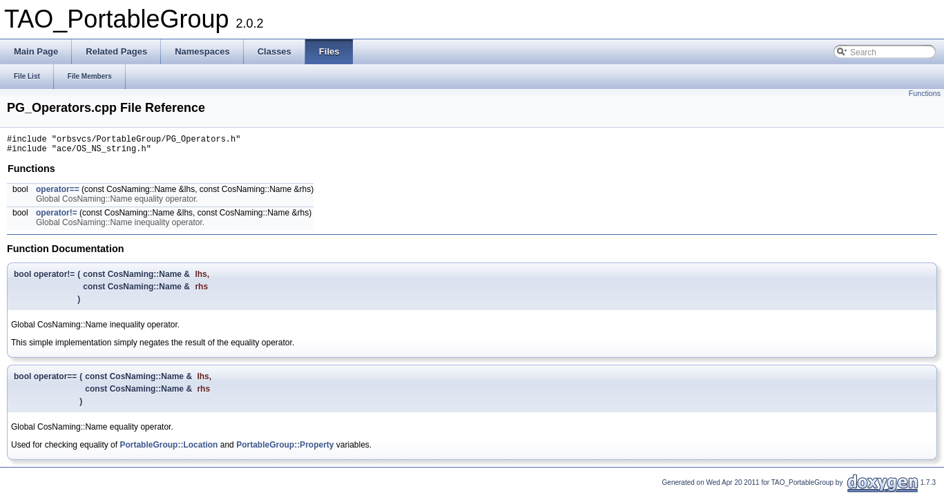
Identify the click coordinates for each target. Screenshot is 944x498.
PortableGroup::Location (168, 449)
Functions (925, 93)
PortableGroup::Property (285, 449)
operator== (57, 193)
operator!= (56, 217)
